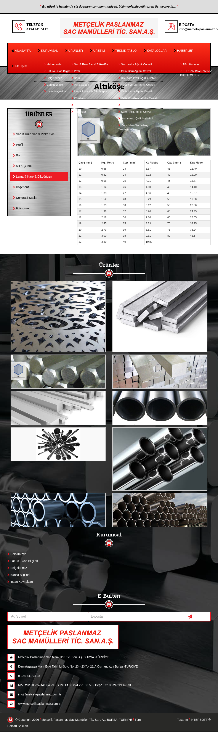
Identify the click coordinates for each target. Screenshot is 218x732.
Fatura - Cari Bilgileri (22, 561)
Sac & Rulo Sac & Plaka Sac (33, 134)
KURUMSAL (48, 50)
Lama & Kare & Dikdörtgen (32, 176)
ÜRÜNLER (74, 50)
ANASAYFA (21, 50)
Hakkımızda (16, 554)
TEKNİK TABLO (124, 50)
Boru (17, 155)
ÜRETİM (97, 50)
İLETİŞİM (19, 65)
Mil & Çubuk (22, 166)
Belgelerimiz (17, 568)
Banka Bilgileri (18, 574)
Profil (18, 144)
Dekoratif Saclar (25, 197)
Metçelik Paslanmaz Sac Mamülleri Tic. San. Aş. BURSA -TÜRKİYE (87, 719)
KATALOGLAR (155, 50)
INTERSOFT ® (201, 719)
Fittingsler (21, 208)
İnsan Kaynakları (20, 581)
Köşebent (21, 187)
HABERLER (183, 50)
